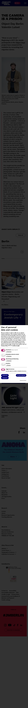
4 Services (8, 356)
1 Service (8, 365)
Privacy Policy (4, 345)
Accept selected (21, 375)
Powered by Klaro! (23, 380)
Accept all (4, 377)
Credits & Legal (15, 345)
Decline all (4, 375)
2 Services (8, 351)
